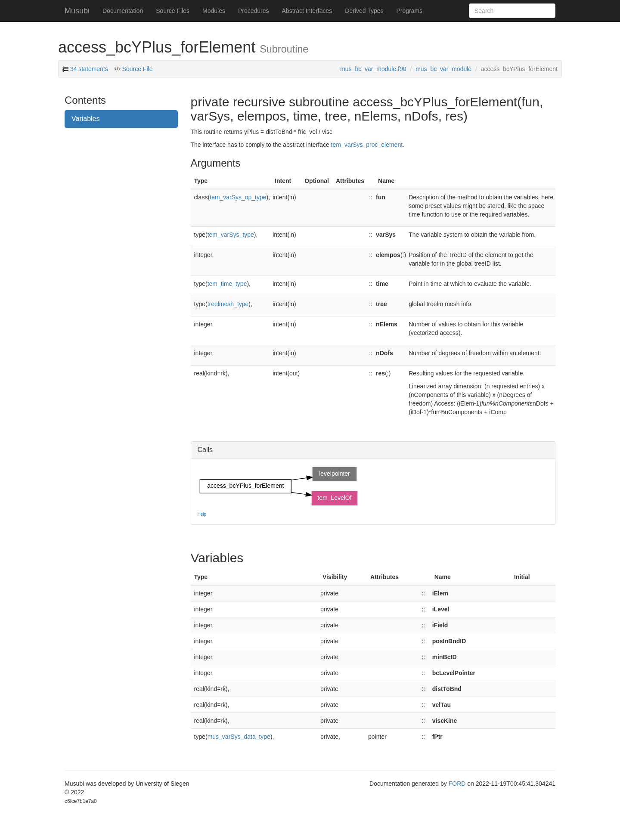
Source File (137, 68)
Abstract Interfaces (307, 10)
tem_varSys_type (231, 234)
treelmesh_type (228, 304)
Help (202, 514)
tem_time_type (227, 283)
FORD (457, 783)
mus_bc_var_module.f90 (373, 68)
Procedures (253, 10)
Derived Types (364, 10)
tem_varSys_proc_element (367, 144)
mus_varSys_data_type (239, 736)
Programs (409, 10)
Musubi (77, 10)
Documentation (122, 10)
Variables (85, 118)
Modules (213, 10)
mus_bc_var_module (443, 68)
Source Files (172, 10)
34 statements (89, 68)
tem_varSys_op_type (238, 197)
